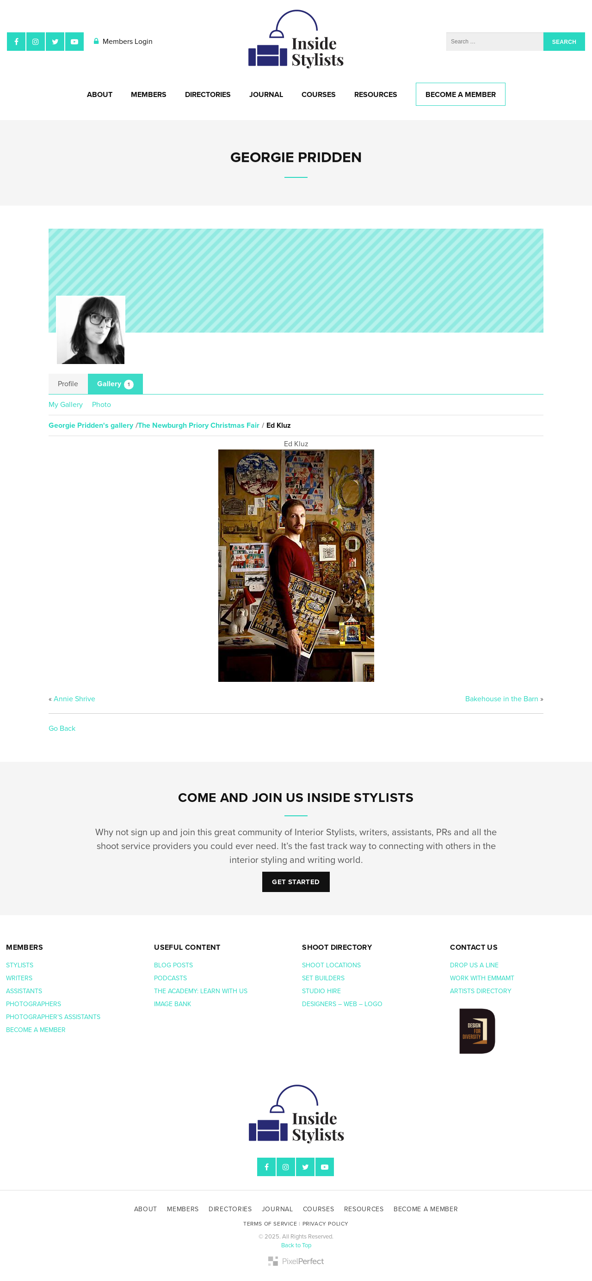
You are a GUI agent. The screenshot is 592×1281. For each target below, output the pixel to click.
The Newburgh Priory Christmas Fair (198, 425)
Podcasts (171, 978)
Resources (375, 94)
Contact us (474, 947)
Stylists (19, 965)
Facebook (16, 41)
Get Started (296, 882)
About (99, 94)
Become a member (37, 1030)
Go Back (62, 728)
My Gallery (66, 404)
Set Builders (324, 978)
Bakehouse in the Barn (501, 699)
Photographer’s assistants (54, 1017)
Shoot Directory (337, 947)
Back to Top (296, 1245)
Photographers (33, 1004)
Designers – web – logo (343, 1004)
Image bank (173, 1004)
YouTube (74, 41)
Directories (208, 94)
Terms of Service (270, 1223)
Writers (19, 978)
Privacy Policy (325, 1223)
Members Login (123, 41)
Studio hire (321, 991)
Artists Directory (481, 991)
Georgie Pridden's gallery (91, 425)
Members (148, 94)
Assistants (24, 991)
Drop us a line (475, 965)
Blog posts (174, 965)
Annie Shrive (74, 699)
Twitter (55, 41)
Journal (266, 94)
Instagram (35, 41)
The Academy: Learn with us (200, 991)
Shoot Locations (332, 965)
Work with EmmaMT (483, 978)
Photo (101, 404)
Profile (68, 384)
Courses (319, 94)
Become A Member (461, 94)
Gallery (115, 384)
